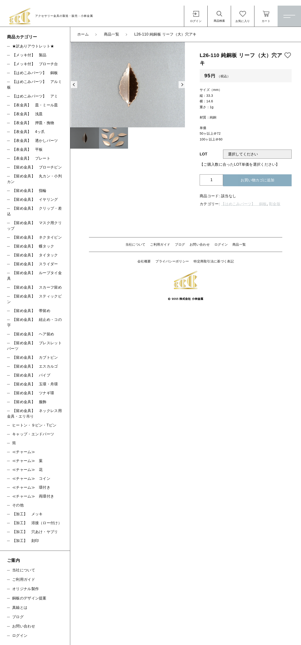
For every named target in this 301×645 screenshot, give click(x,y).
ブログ (180, 244)
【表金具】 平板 (27, 149)
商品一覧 (239, 244)
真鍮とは (19, 607)
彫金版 (274, 204)
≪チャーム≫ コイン (31, 478)
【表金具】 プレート (31, 158)
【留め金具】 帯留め (31, 311)
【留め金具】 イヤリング (35, 199)
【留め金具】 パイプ (31, 375)
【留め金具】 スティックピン (34, 299)
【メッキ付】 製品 (29, 55)
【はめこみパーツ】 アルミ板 (34, 84)
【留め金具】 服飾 (29, 402)
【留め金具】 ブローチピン (37, 167)
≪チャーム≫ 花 (27, 470)
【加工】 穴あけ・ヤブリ (35, 532)
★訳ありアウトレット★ (33, 46)
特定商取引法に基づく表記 (214, 261)
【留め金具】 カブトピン (35, 357)
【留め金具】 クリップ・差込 (34, 211)
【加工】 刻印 (25, 541)
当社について (135, 244)
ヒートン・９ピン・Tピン (34, 425)
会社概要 (144, 261)
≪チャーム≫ (23, 452)
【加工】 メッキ (27, 514)
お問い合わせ (200, 244)
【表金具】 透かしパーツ (35, 141)
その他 (18, 505)
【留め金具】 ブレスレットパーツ (34, 346)
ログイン (221, 244)
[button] (73, 84)
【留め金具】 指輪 (29, 191)
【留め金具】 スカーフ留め (37, 287)
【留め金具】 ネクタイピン (37, 237)
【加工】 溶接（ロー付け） (37, 523)
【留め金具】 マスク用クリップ (34, 225)
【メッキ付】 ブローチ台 (35, 64)
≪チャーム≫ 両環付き (33, 496)
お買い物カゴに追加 (257, 180)
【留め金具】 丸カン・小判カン (34, 179)
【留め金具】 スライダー (35, 264)
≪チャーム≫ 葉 (27, 461)
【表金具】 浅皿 (27, 114)
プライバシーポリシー (172, 261)
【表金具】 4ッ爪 (28, 132)
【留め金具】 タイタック (35, 255)
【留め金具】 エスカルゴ (35, 366)
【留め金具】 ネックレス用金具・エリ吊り (34, 413)
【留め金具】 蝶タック (33, 246)
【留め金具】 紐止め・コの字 (34, 322)
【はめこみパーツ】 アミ (35, 96)
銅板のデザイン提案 (29, 598)
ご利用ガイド (160, 244)
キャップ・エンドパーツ (33, 434)
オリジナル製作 (25, 589)
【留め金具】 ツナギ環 (33, 393)
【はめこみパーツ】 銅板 (244, 204)
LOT (203, 154)
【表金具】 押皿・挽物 (33, 123)
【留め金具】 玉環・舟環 (35, 384)
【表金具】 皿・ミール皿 (35, 105)
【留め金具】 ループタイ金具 (34, 275)
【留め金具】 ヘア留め (33, 334)
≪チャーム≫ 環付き (31, 487)
